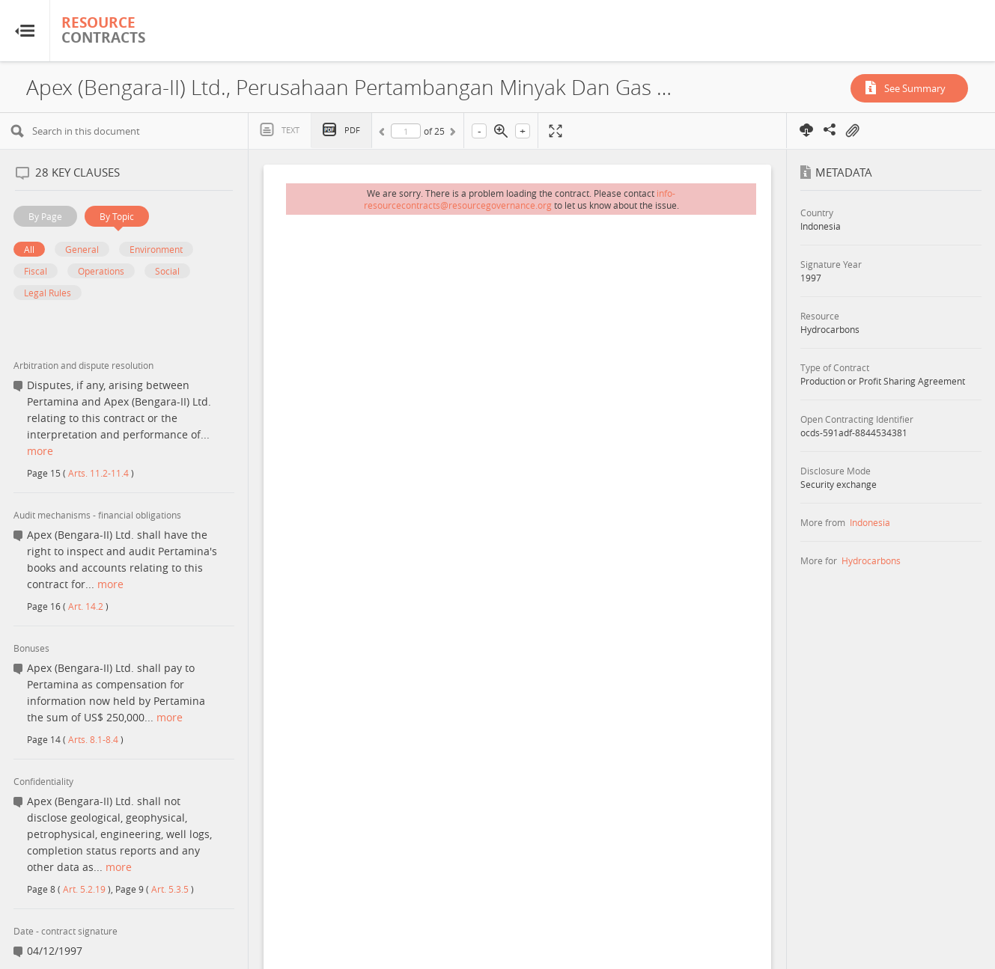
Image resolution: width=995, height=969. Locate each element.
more (40, 451)
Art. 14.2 (85, 606)
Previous (384, 134)
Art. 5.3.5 (170, 889)
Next (451, 134)
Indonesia (870, 522)
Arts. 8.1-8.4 (93, 739)
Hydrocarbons (871, 560)
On (852, 130)
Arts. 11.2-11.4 (98, 473)
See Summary (915, 88)
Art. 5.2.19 (84, 889)
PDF (352, 129)
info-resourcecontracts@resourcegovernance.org (520, 199)
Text (290, 129)
